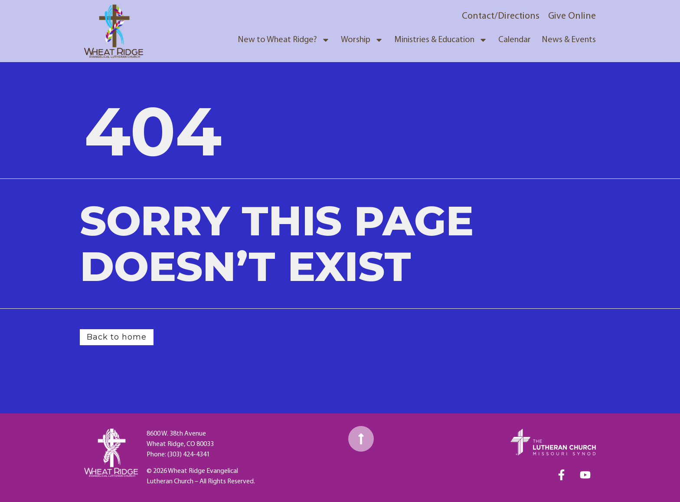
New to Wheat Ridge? (284, 40)
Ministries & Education (440, 40)
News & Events (569, 40)
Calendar (514, 40)
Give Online (572, 16)
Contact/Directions (500, 16)
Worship (362, 40)
